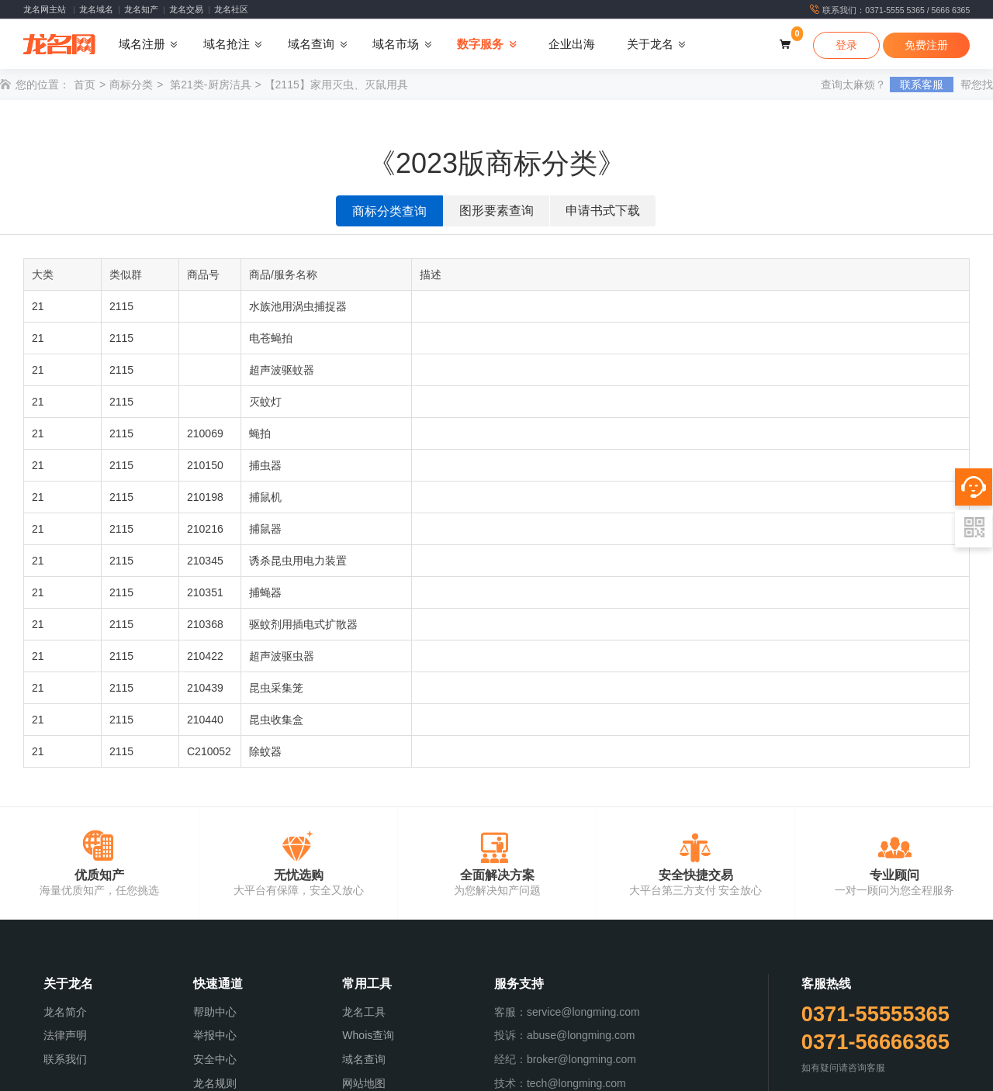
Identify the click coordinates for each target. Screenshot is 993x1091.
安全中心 (215, 1059)
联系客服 (921, 84)
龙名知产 (141, 9)
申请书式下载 (603, 210)
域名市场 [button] (395, 44)
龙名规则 (215, 1083)
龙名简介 (65, 1012)
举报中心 (215, 1035)
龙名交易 (186, 9)
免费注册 (926, 45)
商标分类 (131, 84)
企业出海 (571, 44)
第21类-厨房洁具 (210, 84)
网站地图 (364, 1083)
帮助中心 (215, 1012)
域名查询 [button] (311, 44)
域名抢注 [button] (226, 44)
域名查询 (364, 1059)
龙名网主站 (44, 9)
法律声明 (65, 1035)
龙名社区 (231, 9)
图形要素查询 (496, 210)
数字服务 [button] (480, 44)
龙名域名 (96, 9)
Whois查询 (368, 1035)
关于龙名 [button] (650, 44)
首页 (84, 84)
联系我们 (65, 1059)
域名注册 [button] (142, 44)
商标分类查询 (389, 211)
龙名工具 (364, 1012)
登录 (846, 45)
